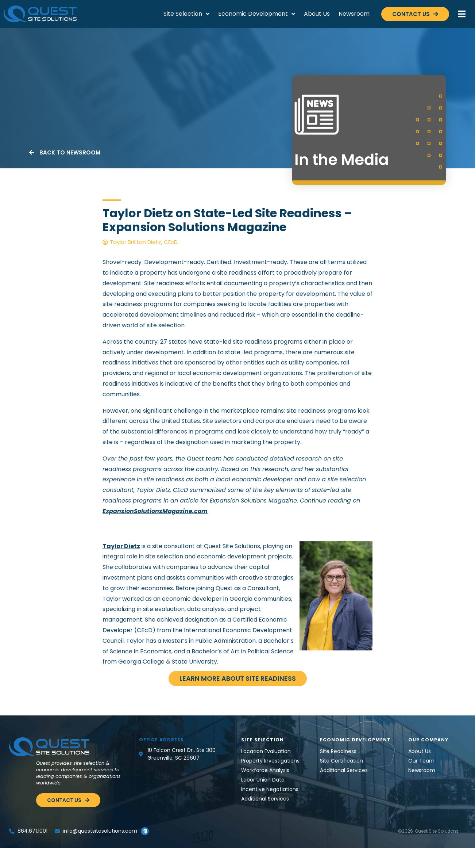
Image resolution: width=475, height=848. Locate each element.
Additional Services (265, 798)
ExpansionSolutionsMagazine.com (155, 511)
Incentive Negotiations (269, 789)
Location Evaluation (266, 751)
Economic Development (256, 14)
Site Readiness (338, 751)
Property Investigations (270, 760)
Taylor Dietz (121, 546)
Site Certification (341, 760)
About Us (317, 13)
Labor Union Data (263, 779)
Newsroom (354, 13)
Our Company (428, 740)
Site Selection (186, 14)
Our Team (421, 760)
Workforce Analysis (265, 770)
